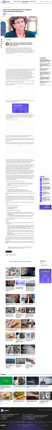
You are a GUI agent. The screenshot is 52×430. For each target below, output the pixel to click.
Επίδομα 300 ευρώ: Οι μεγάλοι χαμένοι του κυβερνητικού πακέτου (46, 179)
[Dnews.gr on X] (42, 1)
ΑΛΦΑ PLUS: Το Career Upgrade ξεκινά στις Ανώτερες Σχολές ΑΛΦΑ (10, 315)
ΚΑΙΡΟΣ (42, 263)
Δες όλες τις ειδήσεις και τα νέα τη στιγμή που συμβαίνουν (20, 261)
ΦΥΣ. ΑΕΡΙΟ (48, 280)
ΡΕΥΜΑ (42, 280)
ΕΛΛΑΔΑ (22, 1)
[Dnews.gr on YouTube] (49, 1)
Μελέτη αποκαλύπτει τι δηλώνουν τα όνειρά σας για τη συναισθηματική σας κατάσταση (32, 386)
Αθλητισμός (41, 70)
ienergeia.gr (1, 389)
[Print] (1, 47)
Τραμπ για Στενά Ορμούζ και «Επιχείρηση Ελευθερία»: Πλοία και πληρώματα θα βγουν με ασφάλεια (45, 60)
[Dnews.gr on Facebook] (40, 1)
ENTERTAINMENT (24, 2)
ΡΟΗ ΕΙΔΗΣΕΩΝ (43, 57)
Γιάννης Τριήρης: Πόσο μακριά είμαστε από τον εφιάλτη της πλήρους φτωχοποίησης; (45, 401)
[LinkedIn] (1, 43)
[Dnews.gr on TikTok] (45, 1)
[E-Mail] (1, 45)
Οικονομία (44, 181)
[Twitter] (1, 41)
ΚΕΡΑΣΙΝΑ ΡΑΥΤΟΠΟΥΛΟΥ (12, 254)
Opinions (4, 7)
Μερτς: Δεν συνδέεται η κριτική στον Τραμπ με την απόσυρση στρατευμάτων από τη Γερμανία (44, 78)
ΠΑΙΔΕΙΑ (28, 1)
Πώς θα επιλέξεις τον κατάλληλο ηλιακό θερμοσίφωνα (19, 365)
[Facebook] (1, 39)
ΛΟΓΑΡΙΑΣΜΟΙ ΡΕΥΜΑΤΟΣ (44, 265)
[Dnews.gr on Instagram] (44, 1)
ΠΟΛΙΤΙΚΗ (15, 1)
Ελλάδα (41, 75)
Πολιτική (44, 201)
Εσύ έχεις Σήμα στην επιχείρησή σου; (27, 304)
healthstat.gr (15, 389)
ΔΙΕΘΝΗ (25, 1)
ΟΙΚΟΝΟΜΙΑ (19, 1)
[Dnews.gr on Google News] (47, 1)
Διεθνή (41, 62)
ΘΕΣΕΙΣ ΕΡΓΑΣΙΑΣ (33, 1)
